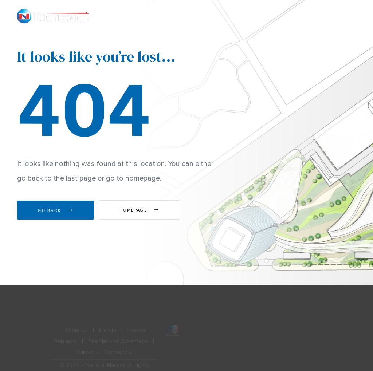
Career (84, 355)
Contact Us (118, 355)
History (107, 333)
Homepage (139, 210)
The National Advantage (118, 344)
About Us (76, 333)
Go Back (55, 210)
